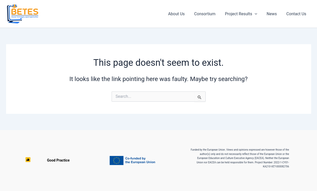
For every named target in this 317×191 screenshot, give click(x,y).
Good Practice (33, 160)
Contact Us (297, 13)
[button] (258, 14)
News (274, 13)
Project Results (244, 14)
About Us (182, 13)
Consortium (209, 13)
